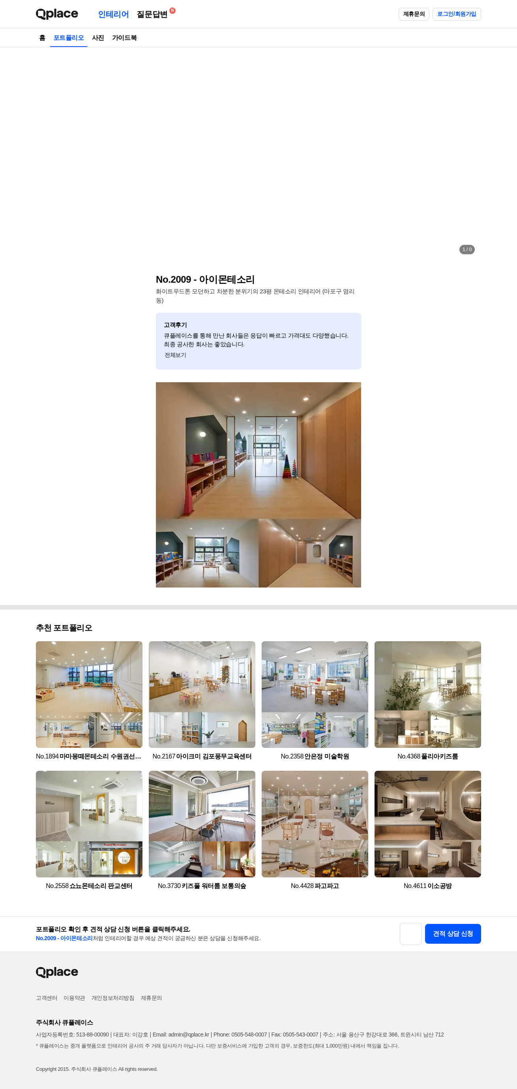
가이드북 (124, 37)
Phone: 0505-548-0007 (240, 1034)
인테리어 (113, 14)
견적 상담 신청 (453, 933)
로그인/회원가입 (456, 14)
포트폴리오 (68, 37)
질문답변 (154, 13)
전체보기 (175, 355)
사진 (98, 37)
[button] (50, 154)
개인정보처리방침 (113, 998)
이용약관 (74, 998)
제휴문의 (414, 14)
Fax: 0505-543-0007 (295, 1034)
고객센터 (46, 998)
